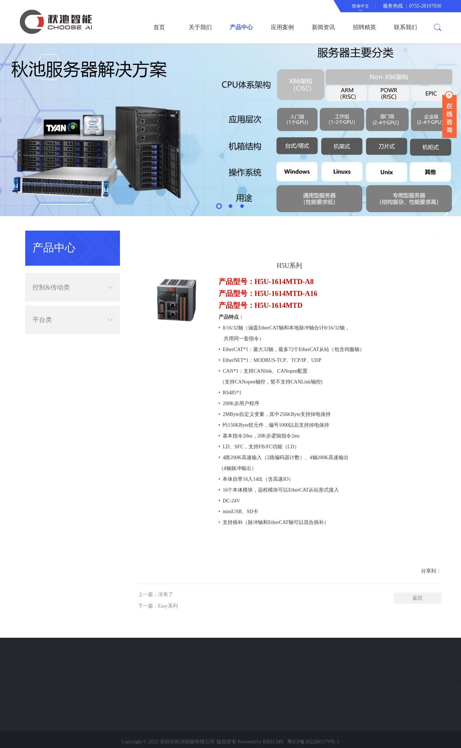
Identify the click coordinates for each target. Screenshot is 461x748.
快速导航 (51, 655)
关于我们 (200, 27)
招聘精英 (364, 27)
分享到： (431, 592)
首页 (159, 27)
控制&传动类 (72, 281)
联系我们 (405, 27)
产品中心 (241, 27)
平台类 (72, 313)
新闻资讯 (323, 27)
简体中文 (360, 6)
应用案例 (282, 27)
